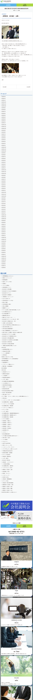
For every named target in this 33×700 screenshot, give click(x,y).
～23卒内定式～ (4, 354)
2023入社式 (4, 347)
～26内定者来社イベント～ (6, 287)
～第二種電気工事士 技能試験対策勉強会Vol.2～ (11, 413)
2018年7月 (4, 265)
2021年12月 (4, 192)
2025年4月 (4, 117)
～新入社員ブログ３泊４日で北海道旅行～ (9, 291)
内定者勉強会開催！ (5, 360)
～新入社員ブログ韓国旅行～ (7, 294)
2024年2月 (4, 143)
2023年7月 (4, 156)
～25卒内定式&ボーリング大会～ (8, 300)
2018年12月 (4, 256)
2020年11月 (4, 216)
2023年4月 (4, 162)
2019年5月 (4, 250)
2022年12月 (4, 169)
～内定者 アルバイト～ (6, 473)
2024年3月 (4, 141)
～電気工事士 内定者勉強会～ (7, 366)
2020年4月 (4, 229)
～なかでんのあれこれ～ (6, 298)
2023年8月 (4, 154)
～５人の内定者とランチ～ (6, 383)
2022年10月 (4, 173)
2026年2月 (4, 98)
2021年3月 (4, 209)
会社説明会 (8, 5)
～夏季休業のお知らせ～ (6, 315)
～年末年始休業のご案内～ (6, 304)
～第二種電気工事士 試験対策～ (8, 465)
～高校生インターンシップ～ (7, 277)
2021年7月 (4, 201)
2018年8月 (4, 263)
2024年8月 (4, 132)
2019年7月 (4, 246)
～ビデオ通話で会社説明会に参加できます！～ (10, 435)
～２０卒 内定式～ (5, 458)
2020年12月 (4, 214)
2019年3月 (4, 252)
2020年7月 (4, 224)
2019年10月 (4, 241)
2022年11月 (4, 171)
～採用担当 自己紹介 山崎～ (7, 469)
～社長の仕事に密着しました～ (7, 326)
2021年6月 (4, 203)
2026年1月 (4, 100)
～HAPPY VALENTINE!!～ (6, 443)
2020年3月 (4, 231)
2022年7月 (4, 179)
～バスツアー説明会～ (6, 285)
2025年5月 (4, 115)
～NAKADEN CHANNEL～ (7, 428)
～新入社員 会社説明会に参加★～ (8, 390)
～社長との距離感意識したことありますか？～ (10, 330)
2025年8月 (4, 109)
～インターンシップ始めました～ (8, 407)
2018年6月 (4, 267)
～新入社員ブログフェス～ (6, 292)
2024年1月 (4, 145)
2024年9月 (4, 130)
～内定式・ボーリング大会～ (7, 281)
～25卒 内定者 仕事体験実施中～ (7, 328)
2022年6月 (4, 181)
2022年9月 (4, 175)
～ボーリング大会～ (5, 409)
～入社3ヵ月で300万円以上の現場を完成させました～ (11, 324)
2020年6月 (4, 226)
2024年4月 (4, 139)
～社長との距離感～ (5, 306)
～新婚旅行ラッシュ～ (6, 307)
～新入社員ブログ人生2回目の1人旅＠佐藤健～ (10, 339)
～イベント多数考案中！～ (6, 353)
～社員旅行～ (4, 283)
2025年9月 (4, 107)
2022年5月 (4, 182)
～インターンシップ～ (6, 475)
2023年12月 (4, 147)
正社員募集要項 (24, 5)
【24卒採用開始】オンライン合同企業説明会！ (10, 358)
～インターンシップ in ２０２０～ (8, 447)
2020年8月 (4, 222)
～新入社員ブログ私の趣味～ (7, 289)
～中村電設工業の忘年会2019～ (7, 450)
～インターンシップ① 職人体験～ (8, 403)
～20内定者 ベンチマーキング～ (8, 462)
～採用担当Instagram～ (6, 373)
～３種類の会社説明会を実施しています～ (9, 345)
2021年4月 (4, 207)
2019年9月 (4, 243)
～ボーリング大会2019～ (6, 454)
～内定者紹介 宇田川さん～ (7, 422)
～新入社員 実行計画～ (6, 460)
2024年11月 (4, 126)
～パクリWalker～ (5, 439)
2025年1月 (4, 122)
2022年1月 (4, 190)
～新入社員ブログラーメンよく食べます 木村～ (10, 319)
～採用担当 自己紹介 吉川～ (7, 490)
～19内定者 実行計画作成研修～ (8, 482)
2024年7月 (4, 134)
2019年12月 (4, 237)
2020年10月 (4, 218)
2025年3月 (4, 119)
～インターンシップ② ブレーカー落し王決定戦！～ (11, 400)
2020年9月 (4, 220)
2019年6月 (4, 248)
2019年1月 (4, 254)
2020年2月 (4, 233)
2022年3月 (4, 186)
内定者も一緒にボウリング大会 (7, 356)
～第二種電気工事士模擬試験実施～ (8, 381)
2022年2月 (4, 188)
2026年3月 (4, 96)
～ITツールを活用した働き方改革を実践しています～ (11, 309)
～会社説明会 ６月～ (5, 430)
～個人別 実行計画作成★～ (7, 392)
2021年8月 (4, 199)
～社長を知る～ (4, 398)
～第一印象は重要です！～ (6, 313)
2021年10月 (4, 196)
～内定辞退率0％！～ (5, 362)
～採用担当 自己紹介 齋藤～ (7, 488)
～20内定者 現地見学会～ (6, 456)
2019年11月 (4, 239)
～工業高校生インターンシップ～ (8, 296)
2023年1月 (4, 167)
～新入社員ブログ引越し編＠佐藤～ (8, 343)
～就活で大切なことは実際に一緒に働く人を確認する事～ (12, 332)
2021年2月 (4, 211)
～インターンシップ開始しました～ (8, 364)
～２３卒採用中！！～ (6, 375)
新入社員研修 (4, 368)
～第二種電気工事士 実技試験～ (8, 405)
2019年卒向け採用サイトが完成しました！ (9, 492)
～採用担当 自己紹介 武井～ (7, 486)
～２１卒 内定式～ (5, 411)
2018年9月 (4, 261)
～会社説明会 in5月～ (6, 471)
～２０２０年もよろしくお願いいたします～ (10, 448)
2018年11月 (4, 258)
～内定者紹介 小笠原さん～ (7, 424)
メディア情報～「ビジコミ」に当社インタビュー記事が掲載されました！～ (15, 396)
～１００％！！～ (5, 432)
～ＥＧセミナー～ (5, 441)
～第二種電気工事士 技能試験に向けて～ (9, 415)
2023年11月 (4, 149)
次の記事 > (29, 86)
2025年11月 (4, 104)
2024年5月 (4, 137)
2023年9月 (4, 152)
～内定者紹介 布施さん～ (6, 420)
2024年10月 (4, 128)
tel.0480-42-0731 (16, 532)
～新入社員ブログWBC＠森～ (7, 341)
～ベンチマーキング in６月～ (7, 467)
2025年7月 (4, 111)
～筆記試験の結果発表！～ (6, 377)
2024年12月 (4, 124)
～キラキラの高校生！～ (6, 418)
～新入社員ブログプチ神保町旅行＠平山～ (9, 336)
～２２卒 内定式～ (5, 379)
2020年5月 (4, 228)
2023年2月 (4, 166)
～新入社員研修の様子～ (6, 433)
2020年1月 (4, 235)
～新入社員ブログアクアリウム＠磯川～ (9, 334)
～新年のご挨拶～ (5, 302)
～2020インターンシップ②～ (7, 445)
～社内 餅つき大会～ (5, 477)
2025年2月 (4, 120)
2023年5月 (4, 160)
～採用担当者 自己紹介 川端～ (8, 484)
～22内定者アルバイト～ (6, 371)
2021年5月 (4, 205)
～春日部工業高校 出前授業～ (7, 452)
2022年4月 (4, 184)
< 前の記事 (4, 86)
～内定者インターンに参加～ (7, 386)
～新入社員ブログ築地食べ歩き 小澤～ (9, 321)
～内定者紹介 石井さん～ (6, 426)
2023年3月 (4, 164)
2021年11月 (4, 194)
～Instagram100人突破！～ (6, 351)
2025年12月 (4, 102)
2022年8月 (4, 177)
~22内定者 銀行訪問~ (5, 388)
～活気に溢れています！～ (6, 394)
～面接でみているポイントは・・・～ (8, 317)
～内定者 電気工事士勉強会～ (7, 385)
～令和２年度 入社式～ (6, 437)
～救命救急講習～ (5, 279)
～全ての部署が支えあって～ (7, 311)
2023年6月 (4, 158)
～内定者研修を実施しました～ (7, 349)
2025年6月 (4, 113)
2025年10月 (4, 105)
